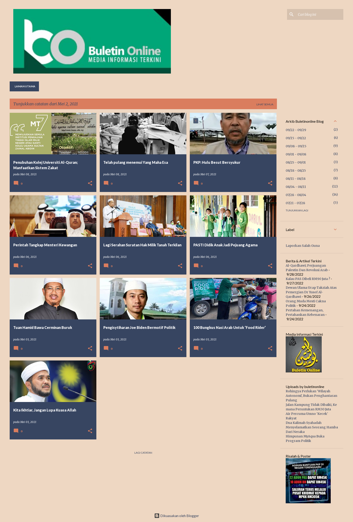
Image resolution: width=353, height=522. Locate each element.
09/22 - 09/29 (296, 130)
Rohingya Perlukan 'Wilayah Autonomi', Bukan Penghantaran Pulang (311, 395)
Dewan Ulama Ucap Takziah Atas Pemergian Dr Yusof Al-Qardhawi (311, 292)
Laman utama (25, 86)
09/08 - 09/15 (296, 146)
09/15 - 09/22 (296, 138)
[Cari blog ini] (319, 14)
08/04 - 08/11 (296, 187)
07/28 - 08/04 (296, 195)
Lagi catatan (143, 452)
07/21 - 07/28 (295, 203)
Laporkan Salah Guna (303, 246)
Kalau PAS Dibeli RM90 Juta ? (308, 279)
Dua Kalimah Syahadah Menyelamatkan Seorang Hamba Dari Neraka (312, 427)
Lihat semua (264, 104)
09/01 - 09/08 (296, 154)
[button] (90, 183)
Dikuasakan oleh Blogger (176, 515)
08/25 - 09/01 (296, 162)
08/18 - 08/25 (296, 171)
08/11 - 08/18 (295, 179)
